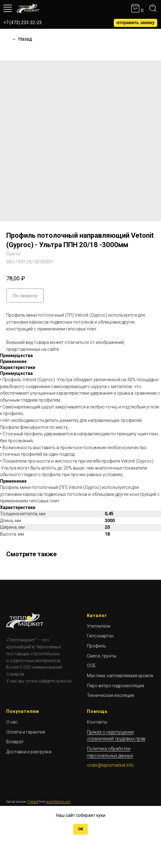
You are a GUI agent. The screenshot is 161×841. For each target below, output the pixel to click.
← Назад (22, 39)
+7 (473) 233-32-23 (22, 22)
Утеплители (98, 626)
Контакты (97, 721)
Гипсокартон (100, 635)
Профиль (96, 645)
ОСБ (91, 665)
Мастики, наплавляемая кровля (120, 675)
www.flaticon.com (58, 801)
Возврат (15, 741)
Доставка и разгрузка (28, 751)
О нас (12, 721)
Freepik (33, 801)
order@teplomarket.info (110, 765)
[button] (135, 23)
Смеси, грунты (101, 655)
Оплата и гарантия (25, 732)
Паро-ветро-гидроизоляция (115, 685)
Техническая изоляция (110, 695)
